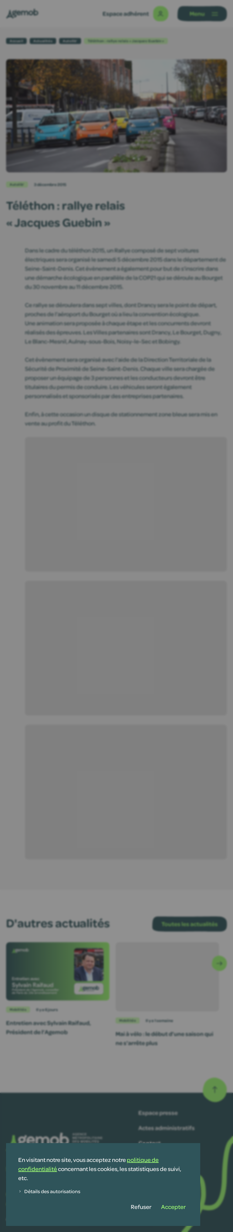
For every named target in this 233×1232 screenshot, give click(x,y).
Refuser (141, 1206)
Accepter (173, 1206)
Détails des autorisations (49, 1191)
